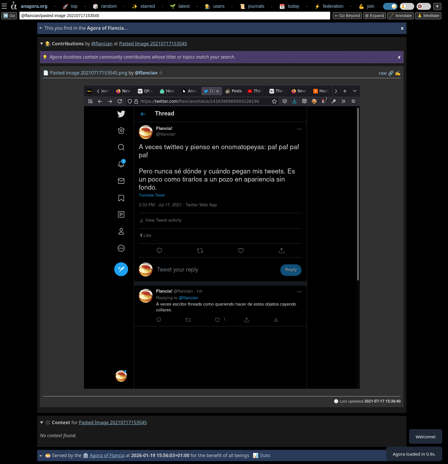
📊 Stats (262, 455)
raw (383, 73)
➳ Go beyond (347, 15)
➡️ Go (9, 15)
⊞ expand (374, 15)
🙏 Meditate (428, 15)
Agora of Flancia (107, 455)
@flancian (102, 43)
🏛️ (86, 455)
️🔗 (391, 73)
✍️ (398, 73)
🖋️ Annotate (400, 15)
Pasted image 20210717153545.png (88, 73)
